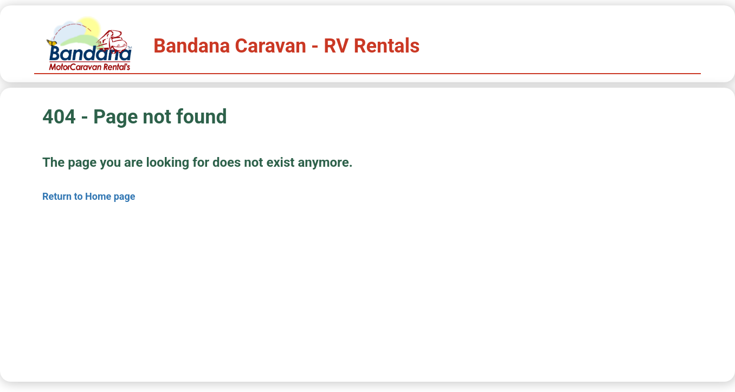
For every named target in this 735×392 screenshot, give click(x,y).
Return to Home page (89, 196)
